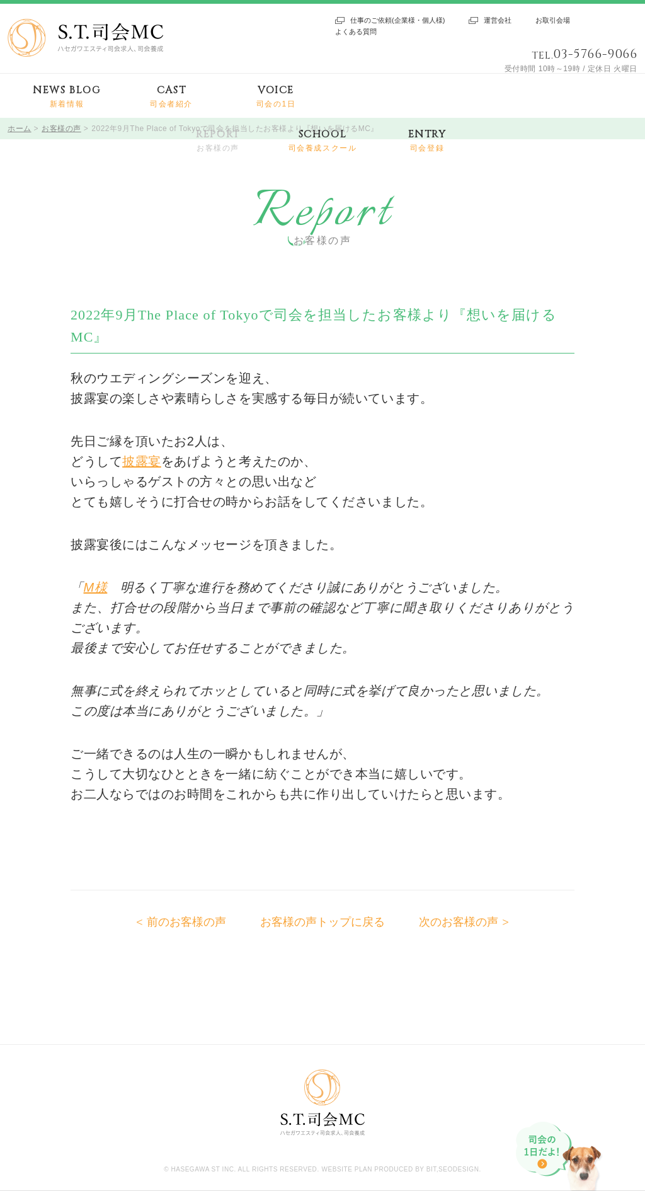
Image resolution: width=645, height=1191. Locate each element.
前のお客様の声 (186, 922)
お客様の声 (61, 128)
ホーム (19, 128)
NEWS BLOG (66, 96)
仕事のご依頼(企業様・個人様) (397, 20)
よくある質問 (356, 31)
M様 (96, 587)
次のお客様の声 (458, 922)
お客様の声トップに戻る (322, 922)
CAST (171, 96)
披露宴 (141, 461)
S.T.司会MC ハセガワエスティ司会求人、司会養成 (85, 38)
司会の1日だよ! (560, 1156)
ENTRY (427, 140)
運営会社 (497, 20)
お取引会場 (552, 20)
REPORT (218, 140)
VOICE (276, 96)
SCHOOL (322, 140)
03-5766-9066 (595, 53)
